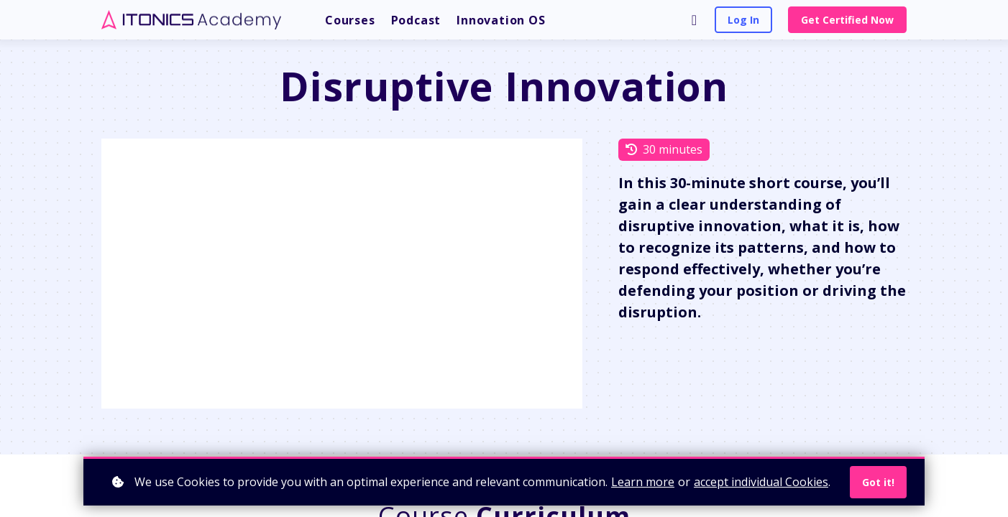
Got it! (878, 482)
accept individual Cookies (761, 482)
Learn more (642, 482)
